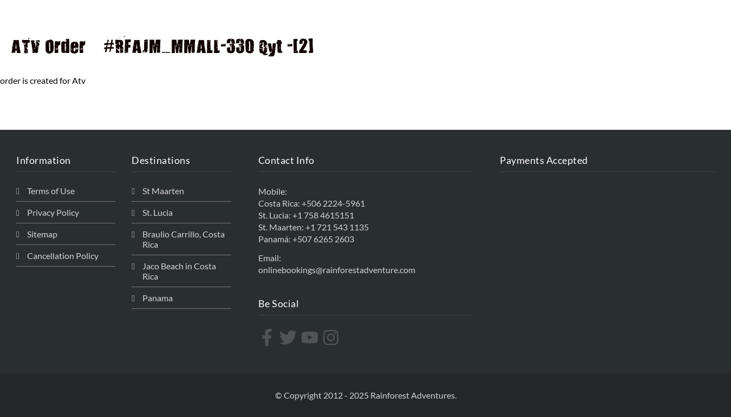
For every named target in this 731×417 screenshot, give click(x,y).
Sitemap (42, 234)
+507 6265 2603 (323, 239)
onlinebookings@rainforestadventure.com (336, 269)
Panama (157, 298)
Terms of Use (51, 191)
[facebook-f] (268, 337)
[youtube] (311, 337)
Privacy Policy (53, 212)
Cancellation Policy (63, 255)
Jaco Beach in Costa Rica (179, 271)
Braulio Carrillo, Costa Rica (183, 239)
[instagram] (332, 337)
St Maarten (163, 191)
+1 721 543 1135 (337, 227)
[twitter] (289, 337)
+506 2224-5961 (333, 203)
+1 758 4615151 (323, 215)
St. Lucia (157, 212)
